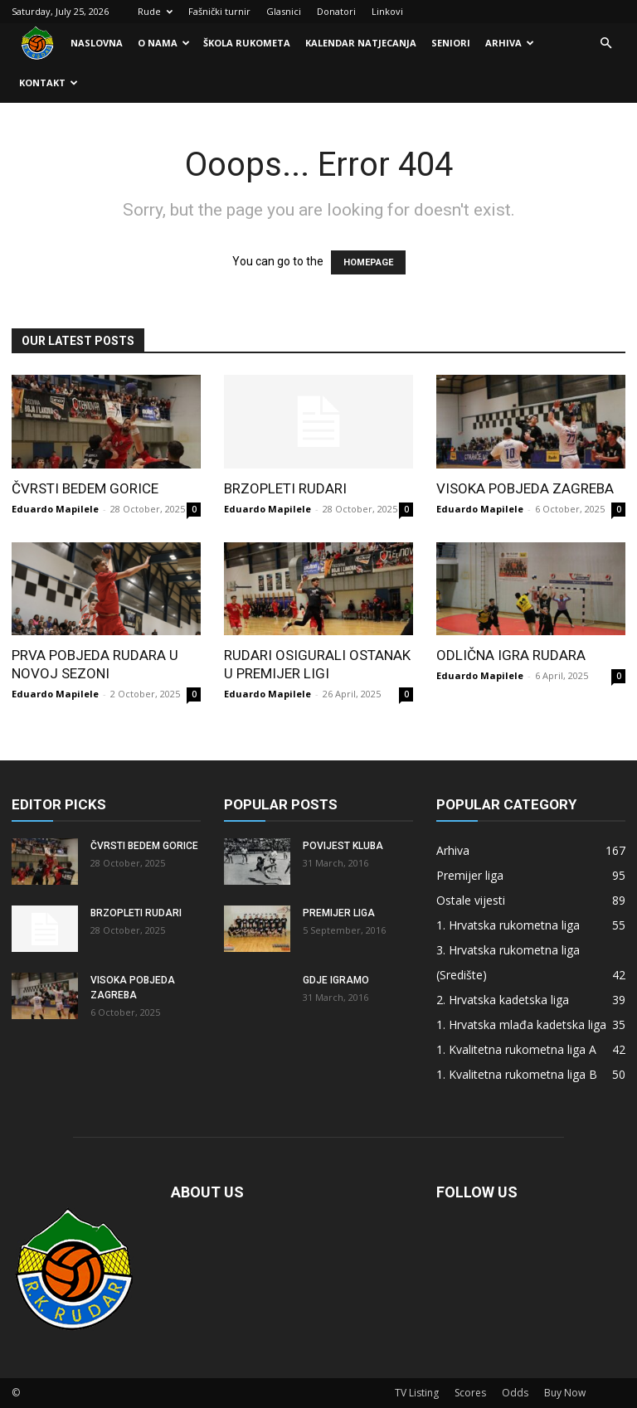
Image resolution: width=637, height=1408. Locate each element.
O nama (164, 42)
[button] (605, 43)
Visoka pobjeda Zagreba (525, 488)
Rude (155, 11)
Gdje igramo (336, 980)
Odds (515, 1393)
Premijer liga (339, 913)
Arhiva (509, 42)
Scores (470, 1393)
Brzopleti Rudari (285, 488)
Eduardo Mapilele (55, 509)
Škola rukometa (246, 42)
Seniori (450, 42)
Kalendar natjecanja (360, 42)
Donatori (336, 11)
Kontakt (48, 82)
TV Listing (417, 1393)
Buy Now (565, 1393)
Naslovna (97, 42)
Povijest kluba (343, 846)
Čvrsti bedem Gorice (85, 488)
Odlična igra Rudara (511, 655)
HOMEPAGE (368, 262)
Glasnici (283, 11)
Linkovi (387, 11)
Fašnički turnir (219, 11)
